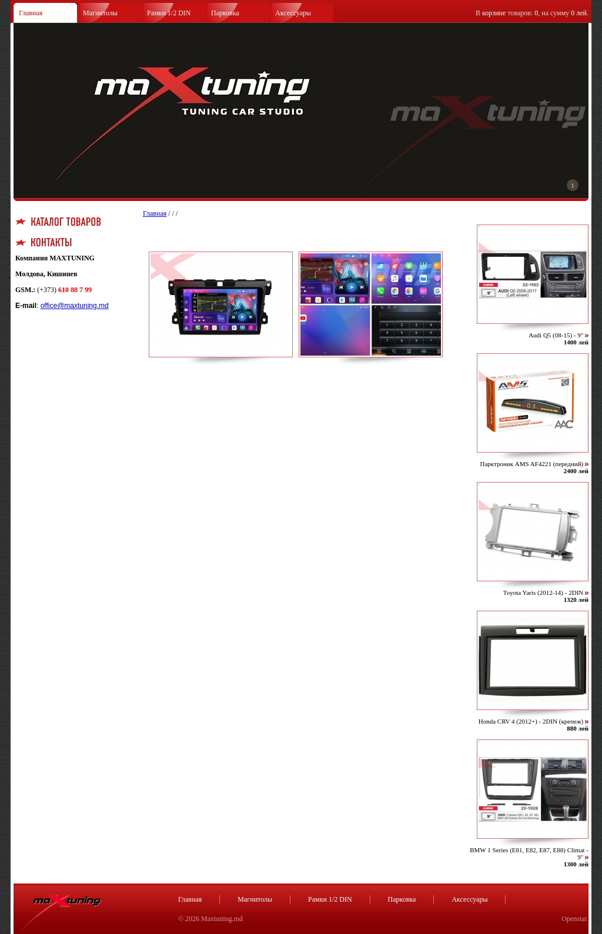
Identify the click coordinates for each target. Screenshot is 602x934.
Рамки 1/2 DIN (169, 13)
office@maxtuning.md (75, 306)
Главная (30, 13)
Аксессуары (293, 13)
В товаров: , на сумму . (532, 13)
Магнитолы (100, 13)
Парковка (225, 13)
